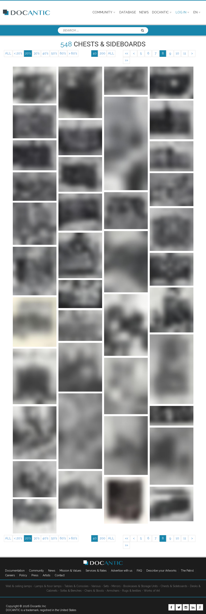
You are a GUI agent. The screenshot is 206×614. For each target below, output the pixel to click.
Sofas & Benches (71, 590)
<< (126, 53)
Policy (23, 575)
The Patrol (187, 570)
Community (36, 570)
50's (54, 53)
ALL (8, 53)
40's (45, 53)
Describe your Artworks (161, 570)
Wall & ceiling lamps (19, 586)
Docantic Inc (38, 606)
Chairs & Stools (94, 590)
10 (177, 53)
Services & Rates (96, 570)
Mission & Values (70, 570)
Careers (10, 575)
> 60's (73, 53)
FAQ (139, 570)
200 (102, 53)
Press (34, 575)
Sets (106, 586)
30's (37, 53)
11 (184, 53)
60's (63, 53)
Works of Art (152, 590)
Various (96, 586)
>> (126, 60)
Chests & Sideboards (174, 586)
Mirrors (116, 586)
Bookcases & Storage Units (140, 586)
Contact (60, 575)
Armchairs (113, 590)
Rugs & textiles (131, 590)
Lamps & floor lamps (48, 586)
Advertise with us (121, 570)
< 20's (18, 53)
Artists (46, 575)
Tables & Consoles (76, 586)
